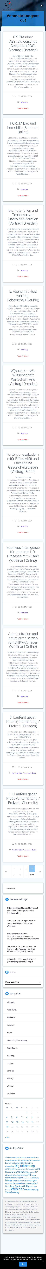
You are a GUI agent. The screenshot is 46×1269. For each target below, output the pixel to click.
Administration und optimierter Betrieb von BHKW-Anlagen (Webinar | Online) (23, 644)
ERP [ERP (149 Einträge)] (27, 1173)
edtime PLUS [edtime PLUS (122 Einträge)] (21, 1173)
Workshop (11, 1098)
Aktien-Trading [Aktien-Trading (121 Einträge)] (11, 1162)
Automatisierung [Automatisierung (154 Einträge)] (23, 1164)
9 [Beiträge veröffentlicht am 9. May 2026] (32, 1121)
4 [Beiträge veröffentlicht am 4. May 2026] (6, 1121)
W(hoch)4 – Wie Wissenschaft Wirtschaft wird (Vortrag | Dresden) (23, 381)
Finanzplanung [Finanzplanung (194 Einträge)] (11, 1176)
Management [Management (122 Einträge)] (27, 1182)
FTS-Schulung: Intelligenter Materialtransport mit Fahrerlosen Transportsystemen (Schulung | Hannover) (23, 940)
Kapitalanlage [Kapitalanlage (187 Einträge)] (22, 1179)
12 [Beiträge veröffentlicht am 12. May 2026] (12, 1126)
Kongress (10, 1029)
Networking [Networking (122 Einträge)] (8, 1188)
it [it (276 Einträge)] (35, 1176)
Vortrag (24, 107)
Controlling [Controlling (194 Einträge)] (9, 1171)
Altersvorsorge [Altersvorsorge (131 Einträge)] (21, 1162)
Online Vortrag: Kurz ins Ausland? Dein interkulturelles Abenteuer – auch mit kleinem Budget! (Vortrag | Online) (21, 953)
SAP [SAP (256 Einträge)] (36, 1187)
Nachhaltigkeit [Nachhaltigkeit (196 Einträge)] (31, 1185)
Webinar (24, 617)
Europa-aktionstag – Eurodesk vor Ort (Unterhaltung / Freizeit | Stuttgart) (21, 965)
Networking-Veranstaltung (24, 777)
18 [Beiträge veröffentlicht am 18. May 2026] (7, 1131)
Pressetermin (12, 1052)
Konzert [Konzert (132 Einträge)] (33, 1179)
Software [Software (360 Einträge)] (28, 1190)
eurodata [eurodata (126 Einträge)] (31, 1173)
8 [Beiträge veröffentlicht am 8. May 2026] (26, 1121)
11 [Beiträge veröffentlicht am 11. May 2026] (7, 1126)
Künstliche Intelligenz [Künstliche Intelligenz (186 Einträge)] (14, 1182)
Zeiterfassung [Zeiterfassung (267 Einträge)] (12, 1196)
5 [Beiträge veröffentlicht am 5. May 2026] (11, 1121)
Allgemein (10, 1007)
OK (23, 1264)
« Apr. (7, 1142)
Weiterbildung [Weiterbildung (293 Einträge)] (31, 1194)
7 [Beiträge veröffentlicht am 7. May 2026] (21, 1121)
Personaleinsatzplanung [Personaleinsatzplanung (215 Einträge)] (23, 1187)
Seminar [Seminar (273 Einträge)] (19, 1190)
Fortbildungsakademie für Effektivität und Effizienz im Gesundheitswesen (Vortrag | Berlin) (23, 467)
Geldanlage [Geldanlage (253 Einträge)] (22, 1176)
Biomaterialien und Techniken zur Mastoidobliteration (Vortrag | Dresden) (23, 221)
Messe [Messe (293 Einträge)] (8, 1184)
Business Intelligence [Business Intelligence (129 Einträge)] (12, 1167)
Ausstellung (11, 1014)
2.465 (32, 879)
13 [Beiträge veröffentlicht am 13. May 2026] (17, 1126)
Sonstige (10, 1075)
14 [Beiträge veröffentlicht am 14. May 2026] (22, 1126)
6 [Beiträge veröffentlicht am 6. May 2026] (16, 1121)
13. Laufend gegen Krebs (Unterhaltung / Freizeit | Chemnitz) (23, 802)
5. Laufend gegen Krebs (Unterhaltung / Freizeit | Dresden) (23, 726)
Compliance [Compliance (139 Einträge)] (29, 1167)
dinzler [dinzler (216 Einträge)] (8, 1173)
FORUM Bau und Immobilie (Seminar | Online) (23, 132)
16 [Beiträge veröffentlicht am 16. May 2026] (32, 1126)
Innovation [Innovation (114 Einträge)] (31, 1176)
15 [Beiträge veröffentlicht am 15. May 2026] (27, 1126)
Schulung (10, 1060)
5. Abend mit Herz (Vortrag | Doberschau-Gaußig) (23, 300)
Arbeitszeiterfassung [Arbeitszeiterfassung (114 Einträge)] (32, 1162)
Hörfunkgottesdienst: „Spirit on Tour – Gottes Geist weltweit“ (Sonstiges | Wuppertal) (21, 927)
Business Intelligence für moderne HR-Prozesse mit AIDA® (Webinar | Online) (23, 558)
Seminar (24, 194)
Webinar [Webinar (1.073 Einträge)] (17, 1193)
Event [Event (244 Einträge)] (37, 1173)
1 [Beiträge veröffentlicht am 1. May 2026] (26, 1117)
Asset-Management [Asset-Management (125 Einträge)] (11, 1164)
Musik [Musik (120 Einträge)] (23, 1185)
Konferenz (11, 1022)
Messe (9, 1037)
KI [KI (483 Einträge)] (29, 1179)
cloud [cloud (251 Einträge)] (22, 1167)
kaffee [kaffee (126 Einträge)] (15, 1179)
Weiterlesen (23, 113)
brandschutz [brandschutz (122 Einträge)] (36, 1164)
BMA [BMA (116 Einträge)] (30, 1164)
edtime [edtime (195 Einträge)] (14, 1173)
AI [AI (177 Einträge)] (6, 1162)
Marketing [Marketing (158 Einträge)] (35, 1182)
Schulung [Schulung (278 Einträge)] (9, 1190)
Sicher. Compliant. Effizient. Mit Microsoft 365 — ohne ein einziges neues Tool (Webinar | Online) (22, 914)
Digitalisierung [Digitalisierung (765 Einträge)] (25, 1170)
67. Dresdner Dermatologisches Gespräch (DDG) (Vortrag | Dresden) (23, 47)
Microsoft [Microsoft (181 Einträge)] (17, 1185)
